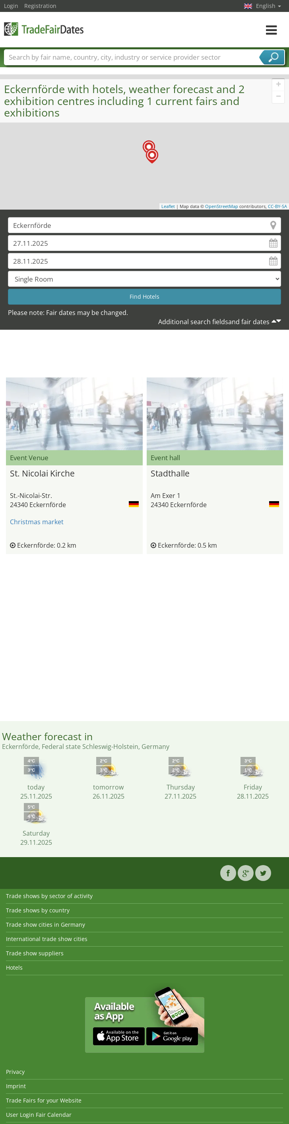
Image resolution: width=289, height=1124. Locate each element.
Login (11, 6)
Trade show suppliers (35, 953)
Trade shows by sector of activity (49, 896)
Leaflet (168, 206)
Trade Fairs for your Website (43, 1100)
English (268, 6)
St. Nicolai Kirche (42, 473)
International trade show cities (46, 939)
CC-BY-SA (277, 206)
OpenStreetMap (221, 206)
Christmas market (37, 521)
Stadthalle (170, 473)
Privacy (15, 1071)
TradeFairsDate (43, 29)
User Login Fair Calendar (39, 1114)
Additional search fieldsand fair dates (214, 321)
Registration (40, 6)
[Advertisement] (144, 355)
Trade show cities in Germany (45, 924)
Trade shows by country (38, 910)
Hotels (14, 967)
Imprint (16, 1086)
